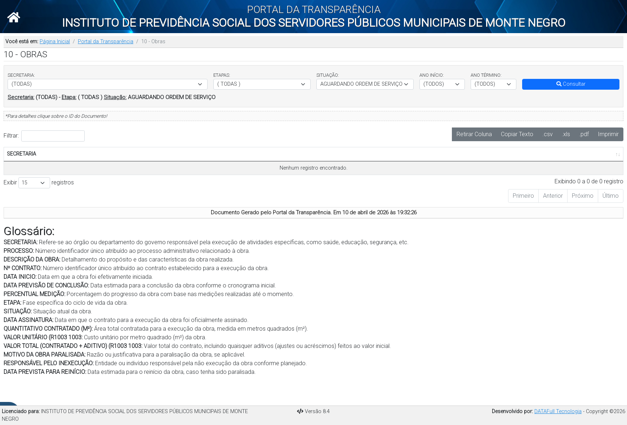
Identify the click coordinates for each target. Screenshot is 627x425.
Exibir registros (39, 198)
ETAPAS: (221, 75)
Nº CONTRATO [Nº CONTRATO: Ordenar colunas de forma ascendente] (129, 166)
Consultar (571, 84)
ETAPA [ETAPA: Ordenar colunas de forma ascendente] (289, 169)
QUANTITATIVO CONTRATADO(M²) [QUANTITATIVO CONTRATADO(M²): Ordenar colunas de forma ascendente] (422, 166)
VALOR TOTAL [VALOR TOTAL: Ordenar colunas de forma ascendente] (506, 166)
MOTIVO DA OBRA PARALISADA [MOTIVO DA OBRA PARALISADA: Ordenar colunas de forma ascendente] (543, 162)
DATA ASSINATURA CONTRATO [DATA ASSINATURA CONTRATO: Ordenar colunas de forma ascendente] (369, 162)
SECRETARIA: (21, 75)
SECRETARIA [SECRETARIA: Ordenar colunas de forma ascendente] (21, 169)
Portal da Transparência (105, 42)
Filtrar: (44, 136)
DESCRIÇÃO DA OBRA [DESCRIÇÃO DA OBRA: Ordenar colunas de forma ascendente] (84, 166)
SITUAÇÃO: (327, 75)
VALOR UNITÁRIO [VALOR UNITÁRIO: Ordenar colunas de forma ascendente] (472, 166)
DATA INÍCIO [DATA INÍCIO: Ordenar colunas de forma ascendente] (165, 166)
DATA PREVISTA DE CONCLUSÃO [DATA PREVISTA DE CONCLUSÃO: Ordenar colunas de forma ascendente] (203, 162)
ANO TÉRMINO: (486, 75)
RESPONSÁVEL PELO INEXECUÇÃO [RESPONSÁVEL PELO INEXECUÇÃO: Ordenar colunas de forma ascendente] (592, 162)
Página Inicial (55, 42)
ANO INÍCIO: (431, 75)
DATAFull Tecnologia (558, 411)
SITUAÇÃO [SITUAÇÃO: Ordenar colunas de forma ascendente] (325, 169)
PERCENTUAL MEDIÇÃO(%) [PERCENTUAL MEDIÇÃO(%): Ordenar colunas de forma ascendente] (250, 166)
